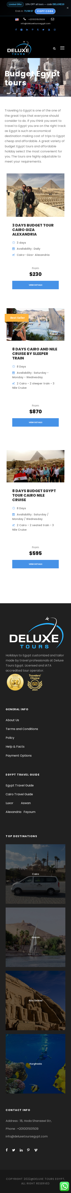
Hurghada (35, 1064)
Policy (10, 738)
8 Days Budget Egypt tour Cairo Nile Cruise (34, 495)
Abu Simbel (36, 1000)
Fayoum (29, 812)
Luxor (10, 803)
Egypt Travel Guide (20, 785)
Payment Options (19, 755)
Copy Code (45, 11)
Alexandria (13, 812)
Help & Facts (15, 746)
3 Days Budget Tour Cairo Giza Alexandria (33, 230)
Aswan (26, 803)
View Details (35, 285)
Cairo (35, 874)
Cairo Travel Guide (19, 794)
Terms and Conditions (22, 729)
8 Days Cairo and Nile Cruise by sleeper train (34, 353)
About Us (12, 720)
